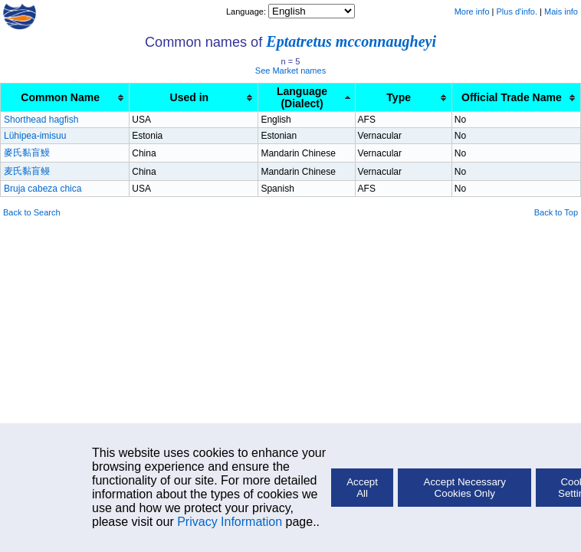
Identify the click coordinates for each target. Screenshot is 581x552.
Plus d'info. (517, 11)
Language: (247, 11)
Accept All (362, 487)
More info (472, 11)
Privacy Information (229, 521)
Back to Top (556, 212)
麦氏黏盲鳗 (27, 171)
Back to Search (32, 212)
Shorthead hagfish (41, 119)
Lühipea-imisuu (35, 135)
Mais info (561, 11)
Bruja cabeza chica (42, 188)
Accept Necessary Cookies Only (465, 487)
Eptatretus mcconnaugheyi (351, 41)
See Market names (290, 70)
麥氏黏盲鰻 (27, 152)
